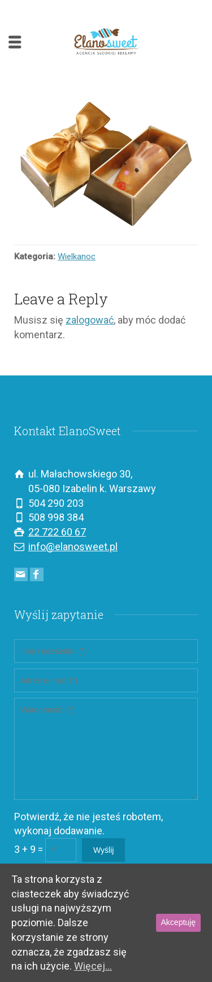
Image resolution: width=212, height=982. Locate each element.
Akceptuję (178, 922)
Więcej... (93, 966)
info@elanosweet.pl (73, 546)
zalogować (90, 320)
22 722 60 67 (57, 532)
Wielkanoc (77, 256)
